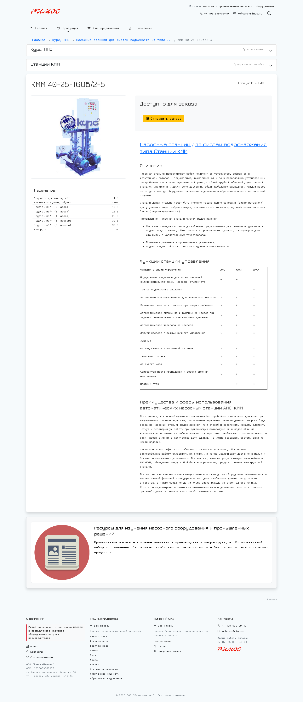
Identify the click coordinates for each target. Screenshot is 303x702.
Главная (38, 28)
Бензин (94, 664)
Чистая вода (98, 636)
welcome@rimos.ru (247, 13)
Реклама (272, 599)
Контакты (34, 651)
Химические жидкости (104, 673)
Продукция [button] (67, 28)
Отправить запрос (163, 118)
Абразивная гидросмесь (106, 678)
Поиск (160, 646)
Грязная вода (99, 641)
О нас (32, 646)
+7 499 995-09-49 (214, 13)
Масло (94, 659)
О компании (140, 28)
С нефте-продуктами (104, 669)
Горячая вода (99, 645)
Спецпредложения (103, 28)
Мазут (94, 655)
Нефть (94, 650)
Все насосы (100, 625)
